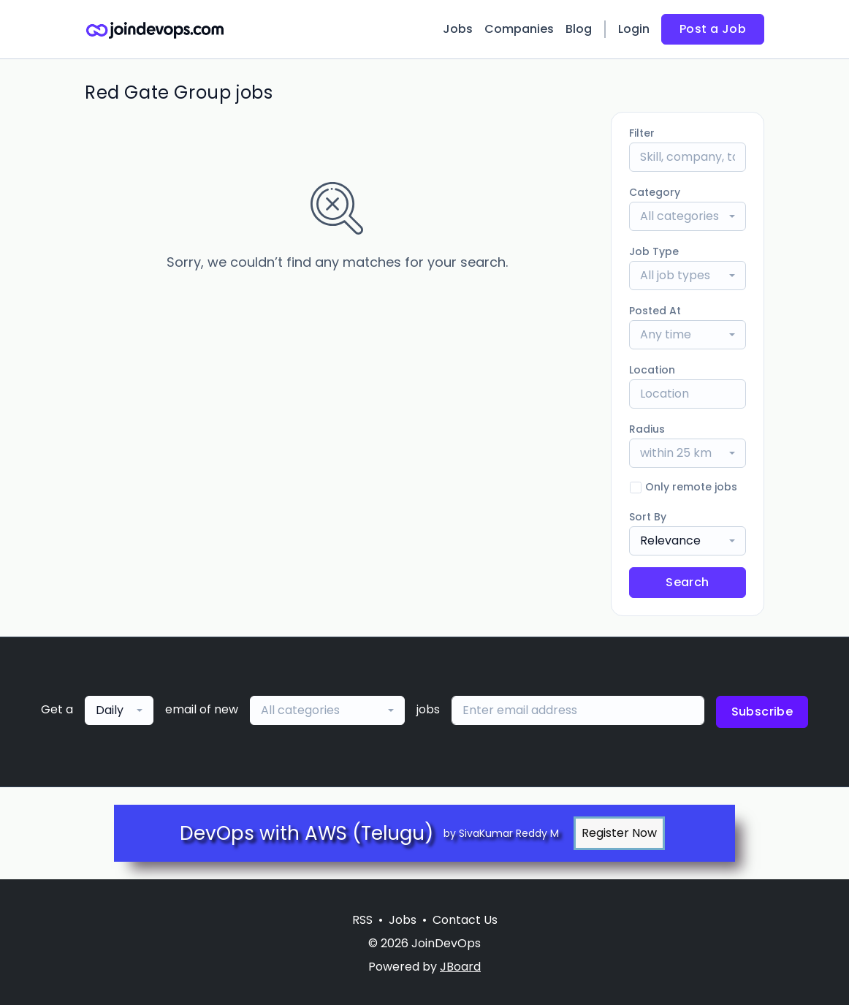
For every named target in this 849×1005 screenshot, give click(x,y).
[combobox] (687, 216)
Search (687, 582)
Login (634, 28)
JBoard (460, 966)
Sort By (647, 516)
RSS (362, 919)
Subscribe (762, 711)
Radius (647, 429)
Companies (519, 28)
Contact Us (465, 919)
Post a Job (712, 28)
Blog (579, 28)
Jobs (458, 28)
